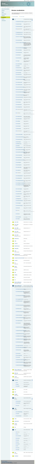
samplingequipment (20, 175)
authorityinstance (19, 52)
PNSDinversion (19, 143)
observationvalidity (19, 134)
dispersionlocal (19, 67)
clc (17, 382)
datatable (18, 65)
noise (15, 418)
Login (25, 0)
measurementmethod (20, 97)
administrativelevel (19, 26)
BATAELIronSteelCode (20, 305)
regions (18, 413)
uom (15, 429)
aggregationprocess (20, 32)
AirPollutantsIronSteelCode (20, 295)
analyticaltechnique (20, 34)
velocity (18, 447)
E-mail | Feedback (4, 461)
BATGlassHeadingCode (20, 311)
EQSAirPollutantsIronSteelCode (20, 330)
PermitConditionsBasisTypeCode (20, 347)
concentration (19, 435)
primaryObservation (20, 147)
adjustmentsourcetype (20, 21)
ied (14, 279)
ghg (15, 272)
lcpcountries (19, 401)
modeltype (18, 121)
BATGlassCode (19, 308)
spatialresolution (19, 193)
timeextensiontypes (20, 205)
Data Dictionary (9, 7)
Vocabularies (4, 17)
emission (18, 438)
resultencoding (19, 167)
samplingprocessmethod (20, 184)
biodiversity (16, 238)
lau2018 (15, 394)
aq (14, 19)
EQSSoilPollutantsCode (20, 333)
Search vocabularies (15, 16)
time (17, 445)
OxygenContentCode (20, 345)
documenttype (19, 72)
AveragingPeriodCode (20, 299)
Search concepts (22, 16)
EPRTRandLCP (17, 254)
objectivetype (19, 128)
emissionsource (19, 74)
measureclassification (20, 89)
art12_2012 (16, 222)
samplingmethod (19, 178)
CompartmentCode (19, 320)
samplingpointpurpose (20, 180)
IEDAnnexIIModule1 (17, 282)
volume (18, 449)
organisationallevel (19, 139)
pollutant (18, 145)
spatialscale (18, 196)
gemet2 (15, 269)
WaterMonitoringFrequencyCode (20, 359)
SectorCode (18, 353)
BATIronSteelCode (19, 315)
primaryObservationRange (20, 149)
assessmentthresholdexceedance (20, 47)
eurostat (15, 260)
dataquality (16, 248)
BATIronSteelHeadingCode (20, 317)
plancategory (19, 141)
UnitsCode (18, 357)
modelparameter (19, 116)
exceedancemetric (19, 82)
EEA (5, 0)
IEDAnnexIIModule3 (17, 285)
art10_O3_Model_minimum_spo (20, 42)
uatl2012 (18, 386)
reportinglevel (19, 162)
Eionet (5, 7)
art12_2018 (16, 224)
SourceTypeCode (19, 355)
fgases (15, 266)
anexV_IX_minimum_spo (20, 36)
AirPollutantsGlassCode (20, 291)
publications (16, 421)
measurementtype (19, 99)
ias (14, 277)
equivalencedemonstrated (20, 79)
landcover (16, 380)
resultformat (19, 170)
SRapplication (19, 198)
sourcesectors (19, 191)
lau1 (15, 389)
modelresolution (19, 118)
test (15, 427)
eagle (18, 384)
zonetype (18, 218)
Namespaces (4, 20)
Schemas (3, 15)
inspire (15, 376)
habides (15, 274)
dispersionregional (19, 70)
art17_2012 (16, 231)
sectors (18, 405)
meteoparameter (19, 104)
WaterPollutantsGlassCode (20, 362)
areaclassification (19, 40)
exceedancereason (19, 84)
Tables (3, 12)
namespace (18, 123)
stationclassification (20, 200)
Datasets (3, 10)
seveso (15, 423)
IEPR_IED (16, 373)
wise (15, 452)
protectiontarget (19, 157)
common (16, 243)
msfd (15, 408)
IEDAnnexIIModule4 (17, 369)
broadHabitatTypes (19, 411)
